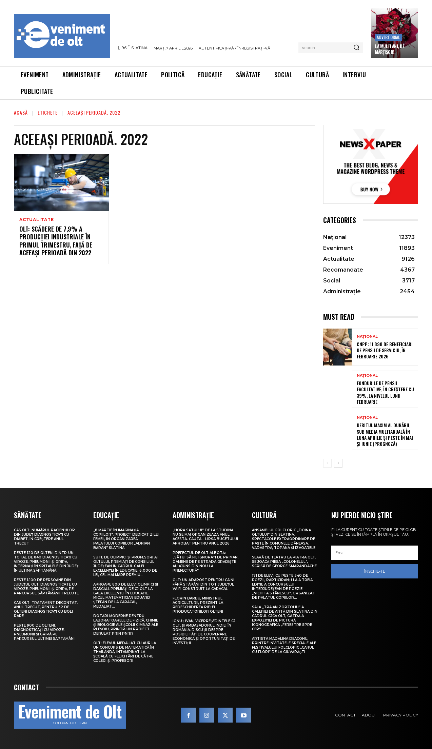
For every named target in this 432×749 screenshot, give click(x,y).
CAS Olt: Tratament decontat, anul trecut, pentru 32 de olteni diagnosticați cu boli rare (46, 609)
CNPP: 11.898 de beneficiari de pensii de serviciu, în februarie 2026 (385, 350)
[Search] (356, 47)
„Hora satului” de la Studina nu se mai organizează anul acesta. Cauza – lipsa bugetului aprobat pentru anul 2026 (205, 537)
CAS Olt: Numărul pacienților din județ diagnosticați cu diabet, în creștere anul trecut (44, 537)
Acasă (21, 112)
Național (367, 336)
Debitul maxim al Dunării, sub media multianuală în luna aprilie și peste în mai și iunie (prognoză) (385, 434)
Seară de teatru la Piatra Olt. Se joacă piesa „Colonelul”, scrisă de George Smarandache (284, 561)
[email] (374, 553)
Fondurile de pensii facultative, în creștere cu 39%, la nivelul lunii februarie (385, 392)
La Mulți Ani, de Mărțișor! (389, 49)
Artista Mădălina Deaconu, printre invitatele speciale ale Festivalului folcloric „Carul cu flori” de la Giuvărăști (284, 645)
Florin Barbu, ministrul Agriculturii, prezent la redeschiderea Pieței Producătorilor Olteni (198, 605)
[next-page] (338, 463)
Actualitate (36, 220)
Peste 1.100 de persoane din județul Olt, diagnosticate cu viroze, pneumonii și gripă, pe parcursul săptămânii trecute (46, 586)
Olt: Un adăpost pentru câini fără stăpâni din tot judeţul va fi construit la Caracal (203, 584)
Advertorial (388, 37)
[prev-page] (327, 463)
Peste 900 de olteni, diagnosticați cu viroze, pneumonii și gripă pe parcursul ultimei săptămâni (44, 632)
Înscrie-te (374, 571)
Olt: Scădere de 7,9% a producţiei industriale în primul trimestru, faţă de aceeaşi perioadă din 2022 (55, 240)
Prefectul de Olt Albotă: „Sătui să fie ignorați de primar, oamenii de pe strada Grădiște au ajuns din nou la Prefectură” (205, 562)
